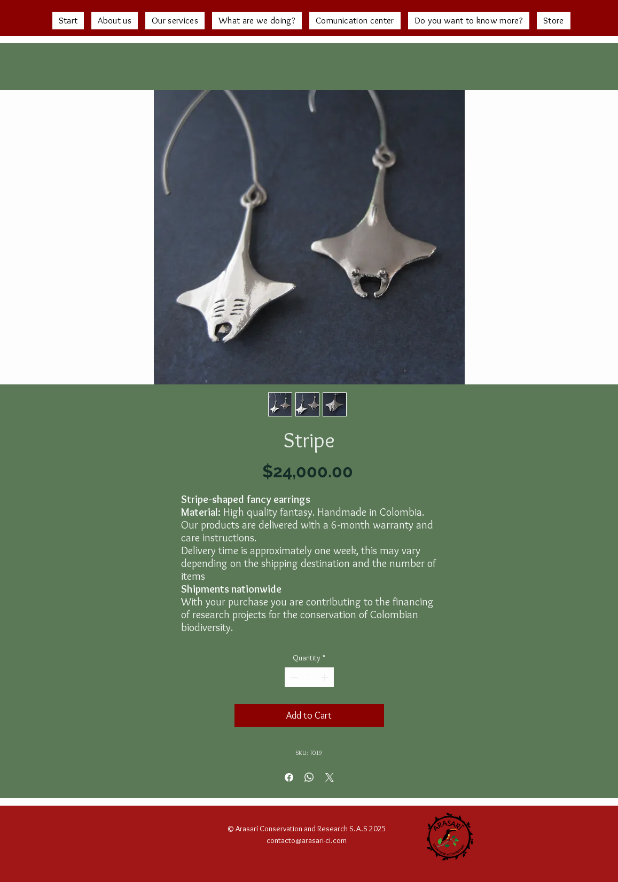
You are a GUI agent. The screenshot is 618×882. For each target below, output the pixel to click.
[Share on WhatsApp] (309, 777)
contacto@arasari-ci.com (307, 840)
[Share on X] (329, 777)
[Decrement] (293, 677)
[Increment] (325, 677)
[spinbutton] (309, 677)
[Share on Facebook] (289, 777)
